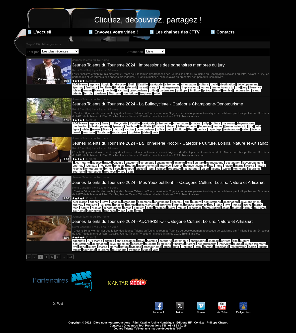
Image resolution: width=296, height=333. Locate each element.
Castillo (143, 84)
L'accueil (39, 32)
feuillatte (91, 87)
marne (87, 90)
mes (75, 207)
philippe (182, 90)
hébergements (170, 87)
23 (70, 256)
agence (94, 84)
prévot (207, 90)
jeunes (205, 87)
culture (203, 84)
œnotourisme (138, 90)
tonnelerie (240, 168)
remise (227, 90)
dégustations (245, 123)
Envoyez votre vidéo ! (113, 32)
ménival (110, 90)
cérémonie (172, 84)
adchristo (79, 240)
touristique (131, 93)
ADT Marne (80, 84)
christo (225, 240)
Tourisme (115, 93)
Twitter (180, 312)
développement (247, 84)
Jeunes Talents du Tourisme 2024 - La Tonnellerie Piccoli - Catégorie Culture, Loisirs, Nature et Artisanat (170, 143)
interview (205, 126)
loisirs (77, 90)
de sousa (229, 123)
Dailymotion (243, 312)
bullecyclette (119, 123)
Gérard (131, 87)
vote (155, 132)
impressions (190, 87)
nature (118, 129)
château (196, 123)
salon (245, 129)
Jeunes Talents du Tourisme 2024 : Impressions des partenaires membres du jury (148, 65)
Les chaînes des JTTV (175, 32)
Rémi (217, 90)
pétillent (139, 207)
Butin (131, 84)
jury (244, 87)
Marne (98, 90)
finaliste (119, 87)
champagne (189, 84)
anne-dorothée (126, 240)
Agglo (105, 84)
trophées (146, 93)
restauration (242, 90)
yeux (139, 210)
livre (227, 204)
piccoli (140, 168)
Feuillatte (106, 87)
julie (258, 126)
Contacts (222, 32)
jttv (238, 87)
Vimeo (201, 312)
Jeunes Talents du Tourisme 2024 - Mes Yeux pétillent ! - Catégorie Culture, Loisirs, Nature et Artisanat (168, 182)
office (153, 90)
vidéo (157, 93)
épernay (78, 87)
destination (228, 84)
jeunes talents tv (222, 87)
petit (169, 129)
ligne (76, 129)
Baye (105, 123)
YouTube (222, 312)
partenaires (166, 90)
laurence (255, 87)
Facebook (158, 312)
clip (206, 123)
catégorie (156, 84)
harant (143, 87)
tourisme (100, 93)
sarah (256, 90)
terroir (88, 93)
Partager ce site (37, 303)
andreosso (119, 84)
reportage (215, 129)
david (214, 84)
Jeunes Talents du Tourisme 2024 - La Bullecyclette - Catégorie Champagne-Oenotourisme (157, 104)
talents (77, 93)
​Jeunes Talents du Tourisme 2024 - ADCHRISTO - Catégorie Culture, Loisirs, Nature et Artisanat (162, 221)
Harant (153, 87)
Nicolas (122, 90)
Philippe (195, 90)
